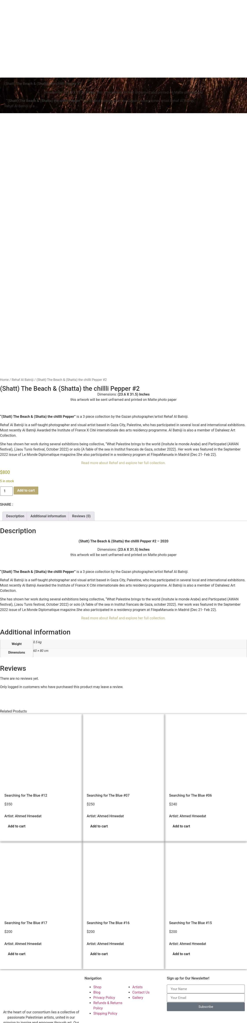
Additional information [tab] (48, 434)
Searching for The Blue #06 (190, 713)
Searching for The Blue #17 (25, 841)
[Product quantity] (6, 409)
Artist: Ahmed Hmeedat (22, 734)
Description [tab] (15, 434)
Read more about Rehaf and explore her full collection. (123, 381)
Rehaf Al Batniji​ (22, 298)
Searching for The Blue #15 (190, 841)
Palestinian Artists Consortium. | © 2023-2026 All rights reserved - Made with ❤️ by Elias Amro (76, 1019)
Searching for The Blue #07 (108, 713)
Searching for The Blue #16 (108, 841)
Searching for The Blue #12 (25, 713)
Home (4, 298)
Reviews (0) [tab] (81, 434)
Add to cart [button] (17, 744)
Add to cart (26, 408)
